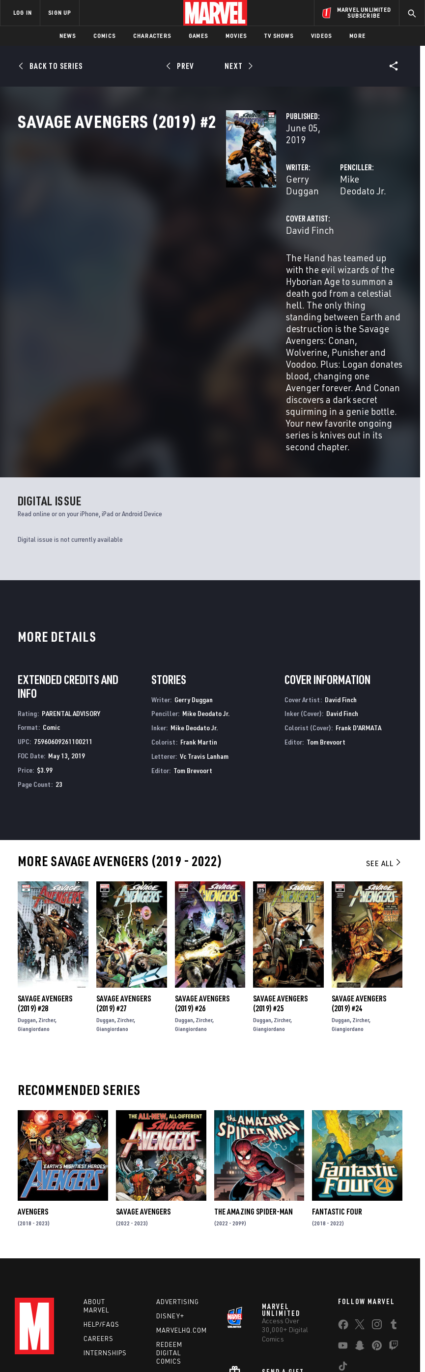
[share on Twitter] (360, 1231)
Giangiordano (34, 930)
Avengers (33, 1113)
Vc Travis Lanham (204, 658)
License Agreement (375, 1336)
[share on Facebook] (343, 1231)
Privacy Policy (81, 1336)
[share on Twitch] (393, 1252)
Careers (98, 1243)
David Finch (164, 249)
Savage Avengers (143, 1113)
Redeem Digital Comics (169, 1257)
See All (384, 765)
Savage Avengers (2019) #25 (280, 905)
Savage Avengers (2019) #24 (359, 905)
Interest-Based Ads (186, 1348)
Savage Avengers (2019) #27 (123, 905)
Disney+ (170, 1220)
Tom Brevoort (192, 672)
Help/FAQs (101, 1228)
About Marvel (96, 1210)
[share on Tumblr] (393, 1231)
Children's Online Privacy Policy (299, 1336)
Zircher (46, 921)
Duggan (27, 921)
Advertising (177, 1206)
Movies (236, 35)
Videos (321, 35)
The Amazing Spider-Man (253, 1113)
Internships (105, 1257)
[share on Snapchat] (360, 1252)
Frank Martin (198, 643)
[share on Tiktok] (343, 1273)
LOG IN (22, 12)
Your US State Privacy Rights (146, 1336)
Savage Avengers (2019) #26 (202, 905)
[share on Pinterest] (377, 1252)
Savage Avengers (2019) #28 (45, 905)
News (67, 35)
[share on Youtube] (343, 1252)
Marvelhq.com (181, 1234)
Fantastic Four (337, 1113)
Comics (104, 35)
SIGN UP (59, 12)
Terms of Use (36, 1336)
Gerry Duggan (169, 210)
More (357, 35)
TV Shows (278, 35)
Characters (152, 35)
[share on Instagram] (377, 1231)
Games (198, 35)
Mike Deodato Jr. (301, 210)
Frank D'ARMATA (358, 629)
